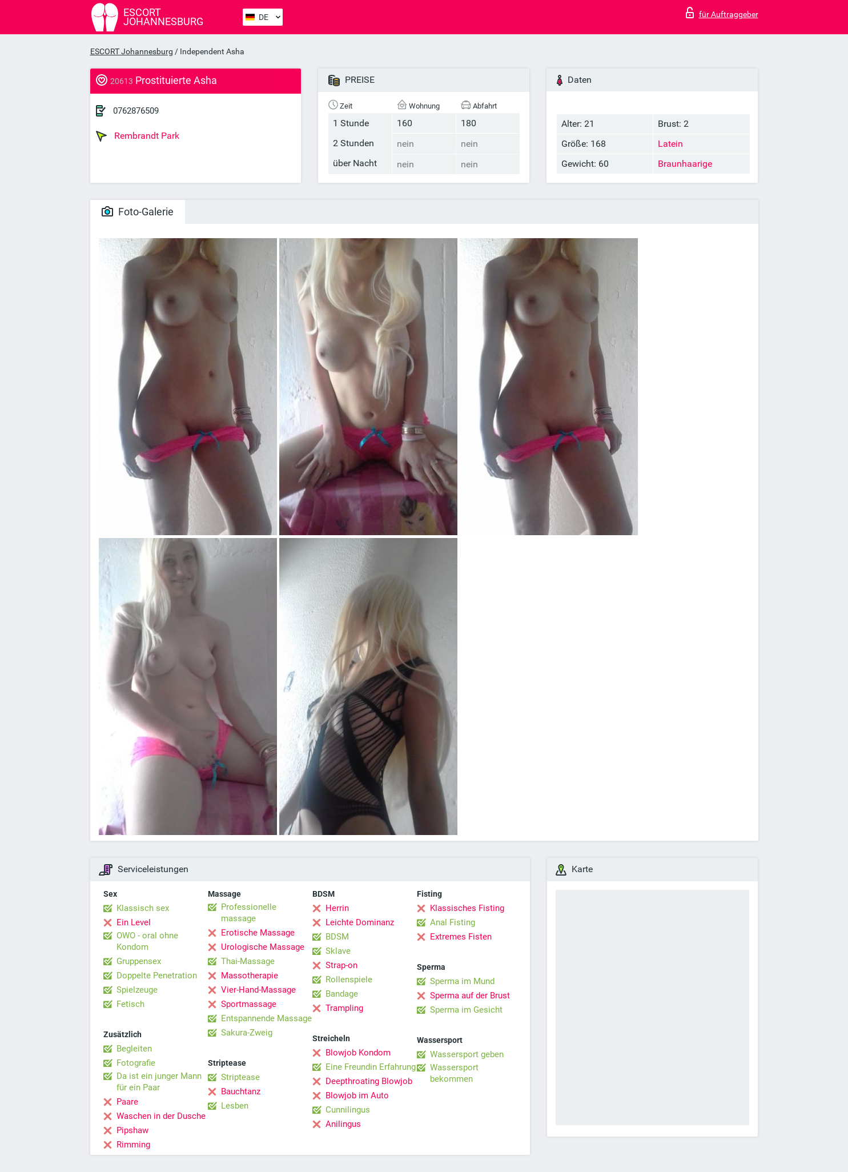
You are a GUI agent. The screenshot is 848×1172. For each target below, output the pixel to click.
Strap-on (341, 965)
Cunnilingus (347, 1110)
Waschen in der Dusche (161, 1116)
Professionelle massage (248, 913)
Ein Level (133, 922)
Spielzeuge (137, 990)
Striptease (240, 1077)
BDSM (337, 937)
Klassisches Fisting (467, 908)
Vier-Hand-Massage (258, 990)
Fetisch (130, 1004)
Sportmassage (248, 1004)
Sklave (338, 951)
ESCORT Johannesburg (131, 51)
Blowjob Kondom (358, 1052)
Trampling (344, 1008)
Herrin (337, 908)
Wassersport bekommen (454, 1073)
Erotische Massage (258, 933)
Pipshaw (132, 1130)
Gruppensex (138, 961)
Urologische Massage (262, 947)
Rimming (133, 1144)
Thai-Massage (248, 961)
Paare (127, 1102)
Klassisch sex (142, 908)
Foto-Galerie (138, 212)
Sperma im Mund (462, 981)
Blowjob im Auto (357, 1095)
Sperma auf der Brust (470, 995)
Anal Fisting (452, 922)
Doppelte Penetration (156, 975)
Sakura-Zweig (246, 1032)
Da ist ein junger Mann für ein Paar (159, 1082)
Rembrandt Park (137, 136)
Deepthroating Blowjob (368, 1081)
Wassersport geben (467, 1054)
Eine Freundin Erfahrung (370, 1067)
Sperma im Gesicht (466, 1010)
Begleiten (134, 1048)
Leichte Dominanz (359, 922)
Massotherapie (249, 975)
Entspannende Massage (266, 1018)
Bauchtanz (240, 1091)
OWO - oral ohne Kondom (147, 941)
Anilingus (343, 1124)
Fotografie (135, 1063)
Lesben (234, 1106)
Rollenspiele (348, 979)
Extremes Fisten (461, 937)
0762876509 (136, 111)
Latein (670, 143)
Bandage (341, 994)
